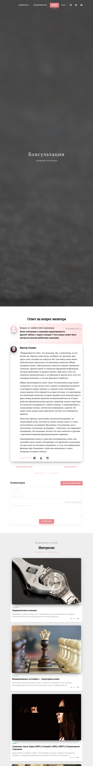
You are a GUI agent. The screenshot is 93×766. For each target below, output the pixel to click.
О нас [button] (64, 5)
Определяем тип (40, 5)
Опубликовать (46, 521)
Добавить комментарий (71, 483)
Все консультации (24, 467)
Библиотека (24, 5)
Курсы (54, 5)
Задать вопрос (70, 467)
